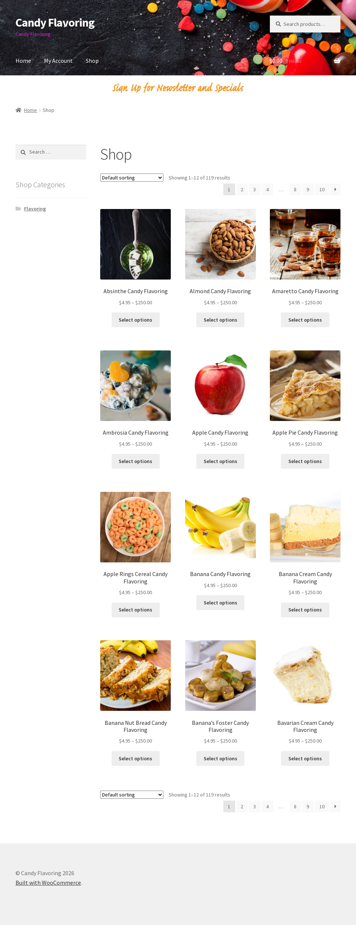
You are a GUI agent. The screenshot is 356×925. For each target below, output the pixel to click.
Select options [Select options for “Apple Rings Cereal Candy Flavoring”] (135, 609)
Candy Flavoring (55, 22)
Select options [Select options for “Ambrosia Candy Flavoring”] (135, 461)
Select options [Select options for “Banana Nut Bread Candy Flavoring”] (135, 758)
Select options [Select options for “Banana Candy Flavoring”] (220, 602)
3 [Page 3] (254, 189)
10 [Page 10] (322, 189)
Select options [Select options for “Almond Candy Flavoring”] (220, 319)
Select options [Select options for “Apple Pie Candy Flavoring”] (305, 461)
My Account (58, 60)
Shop (92, 60)
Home (23, 60)
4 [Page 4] (267, 189)
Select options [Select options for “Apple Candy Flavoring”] (220, 461)
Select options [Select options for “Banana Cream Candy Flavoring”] (305, 609)
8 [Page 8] (295, 189)
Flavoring (35, 208)
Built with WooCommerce (48, 882)
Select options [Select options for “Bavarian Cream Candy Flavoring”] (305, 758)
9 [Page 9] (307, 189)
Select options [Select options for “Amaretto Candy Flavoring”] (305, 319)
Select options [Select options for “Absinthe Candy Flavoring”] (135, 319)
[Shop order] (131, 178)
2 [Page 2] (242, 189)
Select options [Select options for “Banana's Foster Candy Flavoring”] (220, 758)
